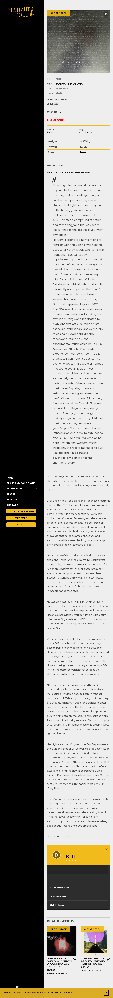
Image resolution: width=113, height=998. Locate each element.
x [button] (106, 993)
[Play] (54, 852)
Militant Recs (85, 132)
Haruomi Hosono (69, 83)
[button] (106, 14)
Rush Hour (62, 88)
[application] (78, 855)
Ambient (51, 132)
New (83, 152)
